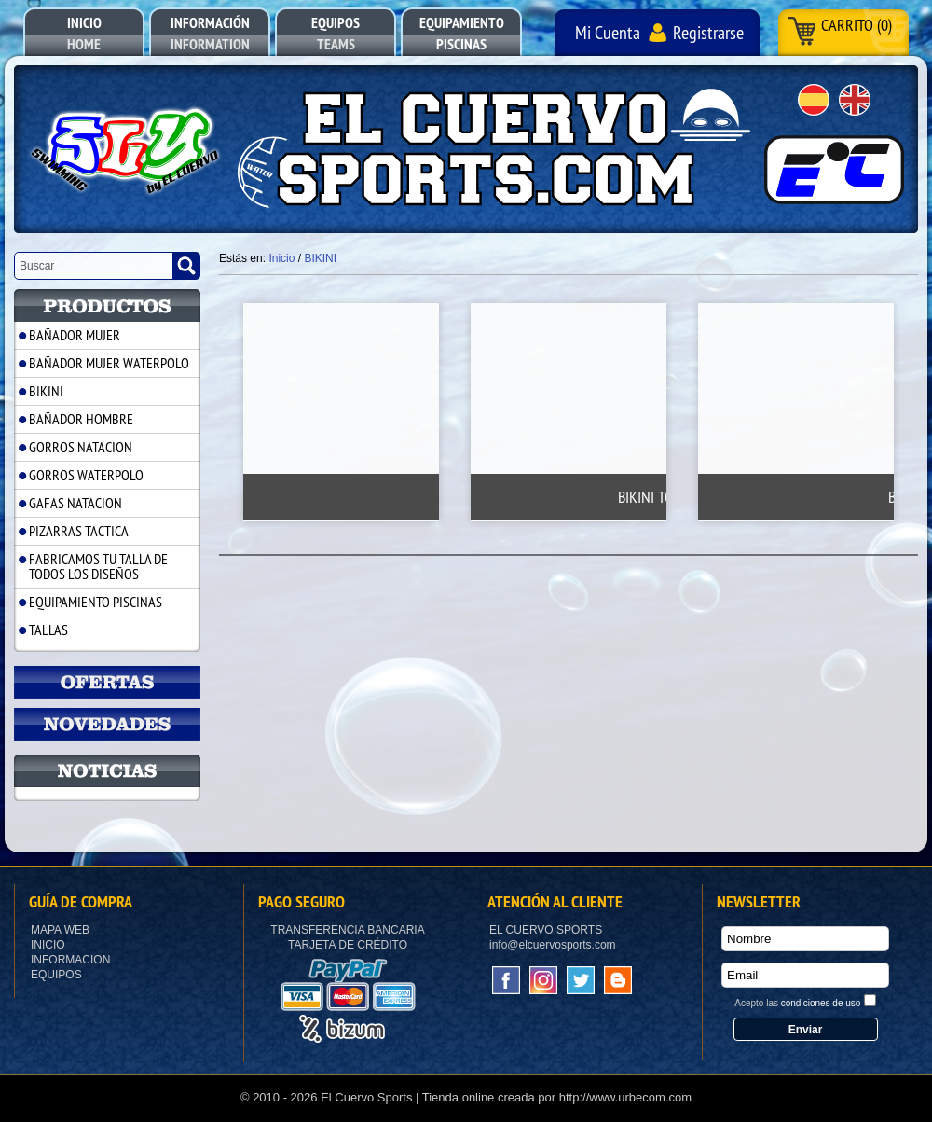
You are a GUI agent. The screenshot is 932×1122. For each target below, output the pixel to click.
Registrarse (708, 32)
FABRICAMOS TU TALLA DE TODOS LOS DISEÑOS (98, 566)
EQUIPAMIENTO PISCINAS (95, 601)
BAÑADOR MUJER (74, 335)
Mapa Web (60, 929)
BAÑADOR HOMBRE (81, 418)
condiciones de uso (821, 1003)
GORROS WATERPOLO (86, 474)
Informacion (70, 959)
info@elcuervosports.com (552, 944)
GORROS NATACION (80, 446)
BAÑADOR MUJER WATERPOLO (109, 362)
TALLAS (48, 629)
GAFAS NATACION (75, 502)
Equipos (56, 974)
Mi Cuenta (607, 32)
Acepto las (797, 1003)
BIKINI (46, 390)
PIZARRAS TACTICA (79, 530)
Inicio (48, 944)
